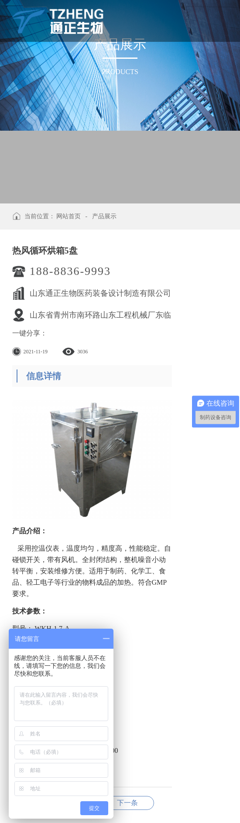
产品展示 (104, 216)
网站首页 (68, 216)
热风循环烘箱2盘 (127, 802)
